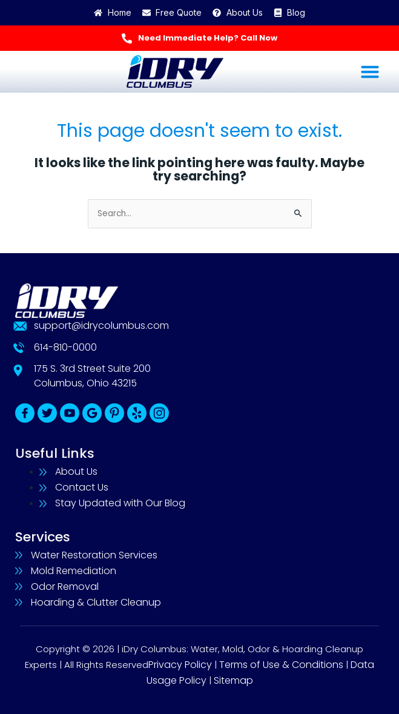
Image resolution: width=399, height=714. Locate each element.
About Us (76, 471)
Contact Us (81, 487)
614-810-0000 (65, 347)
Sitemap (233, 680)
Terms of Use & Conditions (281, 665)
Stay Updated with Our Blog (120, 503)
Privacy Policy (180, 665)
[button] (369, 71)
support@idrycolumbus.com (101, 325)
